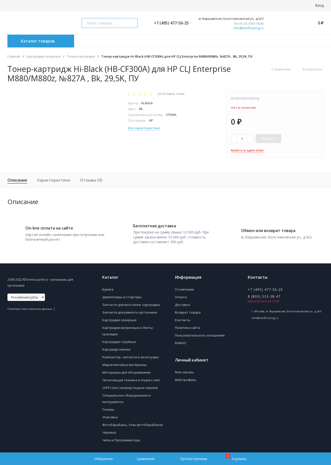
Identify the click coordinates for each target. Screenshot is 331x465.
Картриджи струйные (119, 340)
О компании (184, 287)
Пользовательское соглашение (200, 333)
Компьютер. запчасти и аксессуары (130, 355)
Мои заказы (184, 370)
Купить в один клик (247, 150)
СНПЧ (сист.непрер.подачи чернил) (130, 386)
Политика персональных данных (29, 307)
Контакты (182, 318)
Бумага (107, 287)
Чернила (109, 430)
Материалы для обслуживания (126, 370)
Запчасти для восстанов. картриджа (131, 303)
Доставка (182, 303)
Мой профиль (185, 378)
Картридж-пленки (116, 347)
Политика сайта (187, 326)
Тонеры (108, 407)
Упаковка (110, 415)
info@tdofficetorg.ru (248, 28)
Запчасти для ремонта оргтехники (129, 310)
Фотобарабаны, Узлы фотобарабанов (132, 423)
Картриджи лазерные (43, 56)
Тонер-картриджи (81, 56)
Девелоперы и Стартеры (122, 295)
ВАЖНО (180, 341)
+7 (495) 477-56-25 (169, 23)
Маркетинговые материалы (124, 363)
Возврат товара (188, 310)
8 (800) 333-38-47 (264, 294)
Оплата (181, 295)
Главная (13, 56)
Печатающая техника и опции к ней (131, 378)
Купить (268, 138)
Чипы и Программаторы (121, 438)
